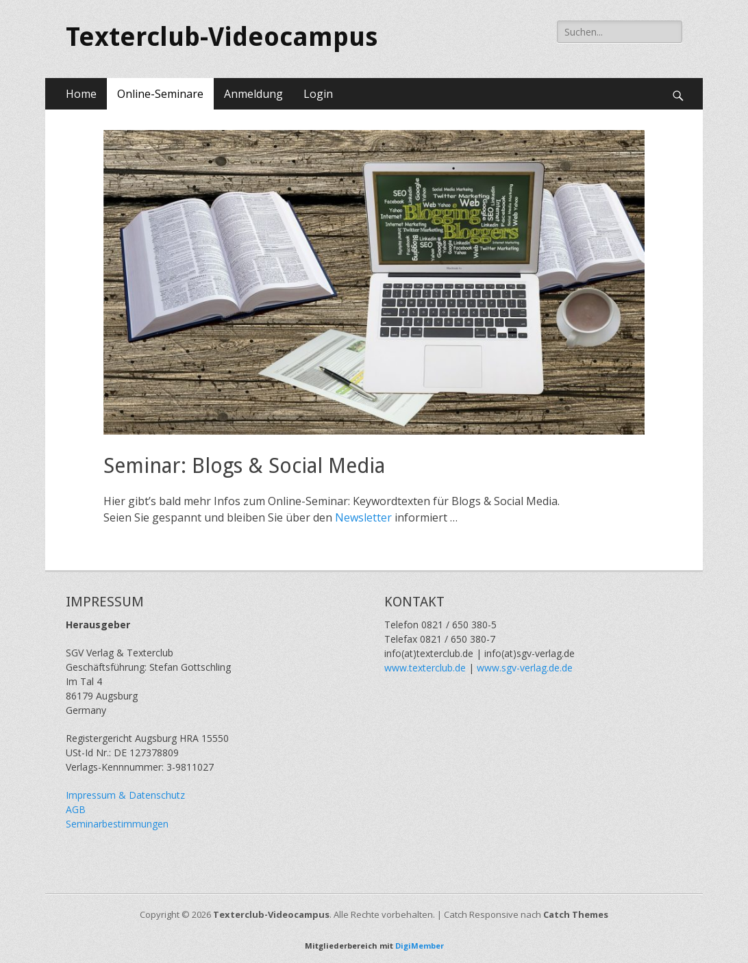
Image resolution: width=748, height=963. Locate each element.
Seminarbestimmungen (117, 823)
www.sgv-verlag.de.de (525, 667)
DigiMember (419, 945)
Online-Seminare (160, 93)
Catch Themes (575, 914)
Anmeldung (253, 93)
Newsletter (365, 517)
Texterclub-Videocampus (221, 37)
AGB (76, 809)
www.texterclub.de (425, 667)
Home (81, 93)
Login (318, 93)
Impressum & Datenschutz (125, 794)
